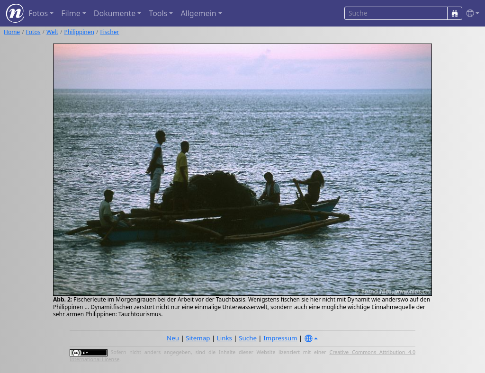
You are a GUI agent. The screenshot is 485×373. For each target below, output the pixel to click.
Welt (52, 32)
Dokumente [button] (114, 13)
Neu (173, 338)
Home (12, 32)
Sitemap (198, 338)
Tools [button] (158, 13)
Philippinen (79, 32)
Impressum (280, 338)
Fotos (33, 32)
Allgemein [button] (198, 13)
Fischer (109, 32)
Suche (248, 338)
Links (224, 338)
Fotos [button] (38, 13)
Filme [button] (71, 13)
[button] (470, 13)
